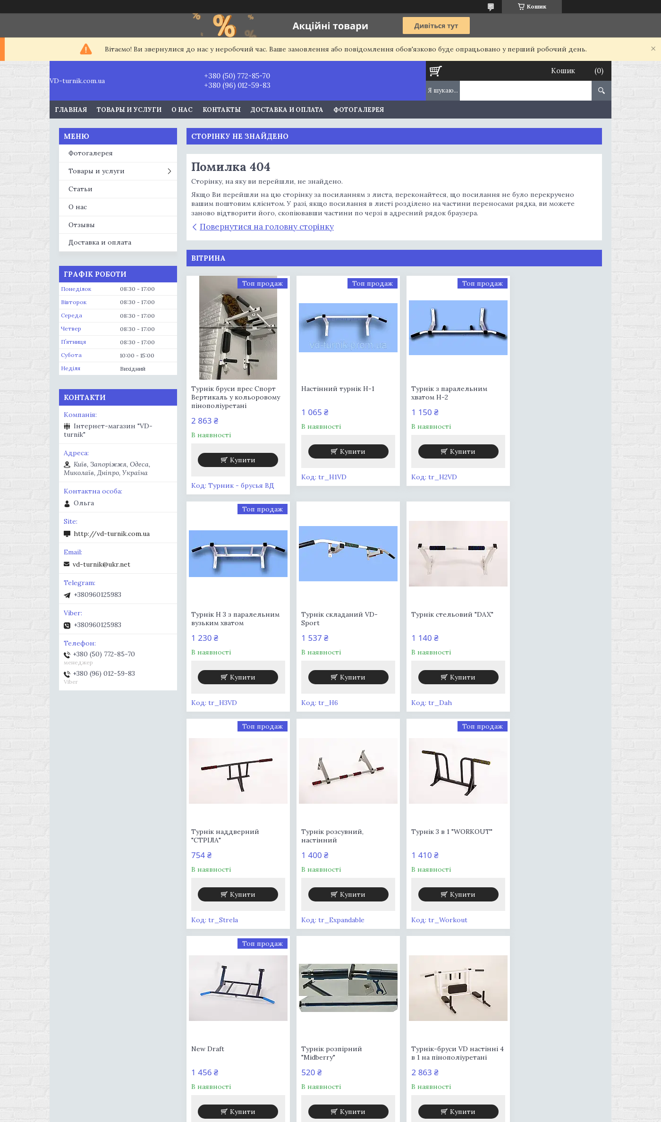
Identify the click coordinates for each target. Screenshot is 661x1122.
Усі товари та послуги (391, 941)
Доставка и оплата (287, 110)
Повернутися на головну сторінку (267, 226)
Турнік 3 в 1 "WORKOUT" (231, 831)
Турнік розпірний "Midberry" (432, 835)
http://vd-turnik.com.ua (112, 533)
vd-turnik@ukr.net (101, 564)
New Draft (313, 831)
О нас (182, 110)
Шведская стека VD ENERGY (250, 1007)
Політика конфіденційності (414, 1112)
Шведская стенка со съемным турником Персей (392, 1034)
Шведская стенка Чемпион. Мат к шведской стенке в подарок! (399, 1056)
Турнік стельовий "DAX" (338, 614)
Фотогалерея (358, 110)
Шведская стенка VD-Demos (389, 1017)
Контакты (222, 110)
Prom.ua (378, 1104)
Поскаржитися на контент (333, 1112)
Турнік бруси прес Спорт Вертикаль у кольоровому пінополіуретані (235, 397)
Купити (241, 460)
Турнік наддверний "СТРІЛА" (436, 618)
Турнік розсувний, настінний (539, 618)
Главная (71, 110)
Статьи (80, 189)
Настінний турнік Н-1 (333, 388)
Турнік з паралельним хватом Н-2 (440, 392)
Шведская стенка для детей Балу (120, 1029)
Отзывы (81, 225)
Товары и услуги (129, 110)
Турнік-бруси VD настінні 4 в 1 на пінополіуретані (551, 835)
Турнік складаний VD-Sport (229, 618)
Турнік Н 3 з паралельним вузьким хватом (552, 392)
